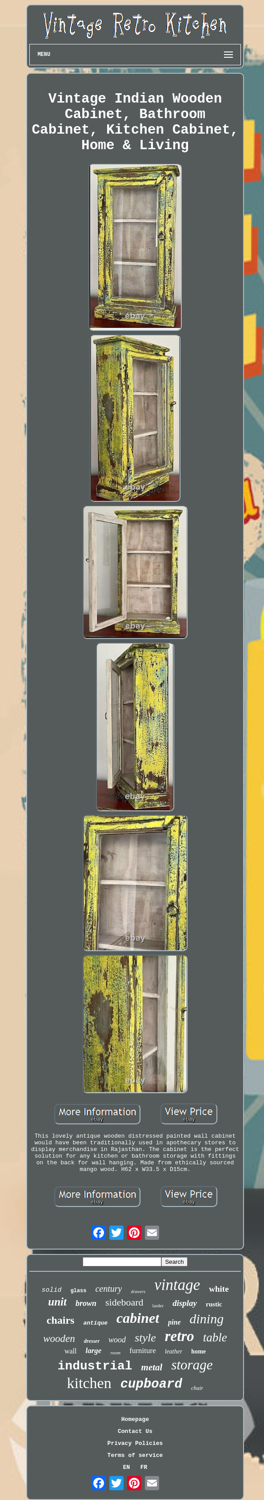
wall (70, 1351)
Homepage (135, 1419)
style (145, 1337)
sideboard (124, 1302)
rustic (214, 1304)
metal (152, 1367)
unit (57, 1302)
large (94, 1350)
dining (207, 1318)
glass (78, 1291)
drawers (138, 1291)
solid (51, 1290)
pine (174, 1322)
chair (197, 1388)
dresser (92, 1341)
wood (117, 1339)
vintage (177, 1285)
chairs (61, 1320)
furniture (142, 1350)
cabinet (137, 1318)
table (215, 1337)
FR (144, 1467)
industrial (95, 1366)
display (184, 1303)
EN (126, 1467)
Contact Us (135, 1431)
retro (179, 1336)
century (108, 1289)
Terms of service (135, 1455)
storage (191, 1365)
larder (158, 1305)
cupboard (151, 1384)
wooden (59, 1338)
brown (86, 1303)
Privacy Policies (135, 1443)
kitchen (89, 1383)
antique (95, 1323)
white (218, 1289)
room (115, 1352)
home (198, 1351)
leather (174, 1351)
